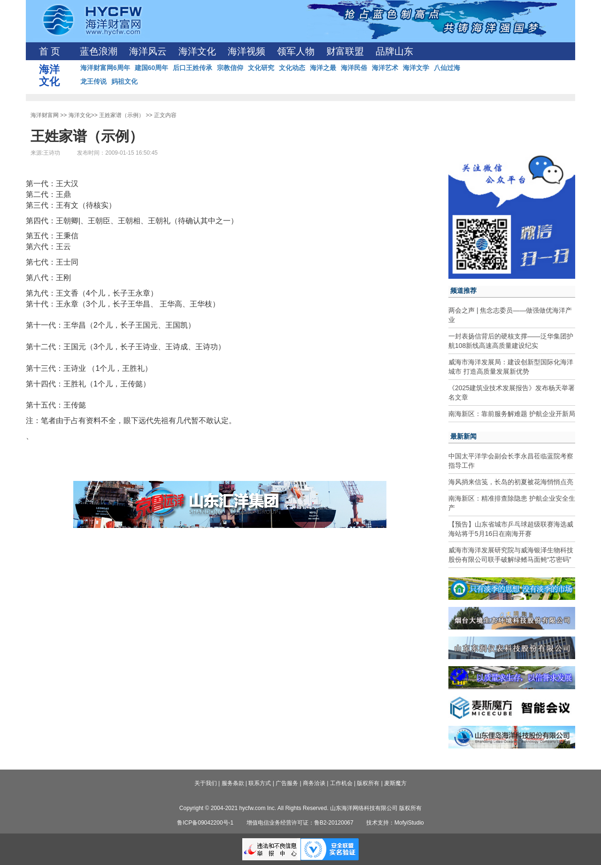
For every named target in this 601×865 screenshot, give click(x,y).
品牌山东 (394, 51)
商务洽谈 (314, 783)
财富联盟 (345, 51)
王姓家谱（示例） (121, 115)
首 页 (49, 51)
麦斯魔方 (395, 783)
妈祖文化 (124, 81)
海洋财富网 (45, 115)
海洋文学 (416, 67)
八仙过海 (447, 67)
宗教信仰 (230, 67)
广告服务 (287, 783)
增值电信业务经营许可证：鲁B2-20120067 (300, 822)
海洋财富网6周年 (105, 67)
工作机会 (341, 783)
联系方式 (259, 783)
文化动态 (292, 67)
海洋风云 (148, 51)
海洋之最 (323, 67)
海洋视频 (246, 51)
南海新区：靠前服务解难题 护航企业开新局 (511, 413)
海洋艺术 (385, 67)
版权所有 (368, 783)
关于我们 (205, 783)
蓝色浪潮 (98, 51)
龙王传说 (93, 81)
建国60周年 (152, 67)
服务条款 (233, 783)
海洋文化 (197, 51)
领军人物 (296, 51)
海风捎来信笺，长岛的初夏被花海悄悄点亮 (510, 482)
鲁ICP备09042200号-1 (205, 822)
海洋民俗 (354, 67)
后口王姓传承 (192, 67)
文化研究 (261, 67)
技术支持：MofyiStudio (395, 822)
